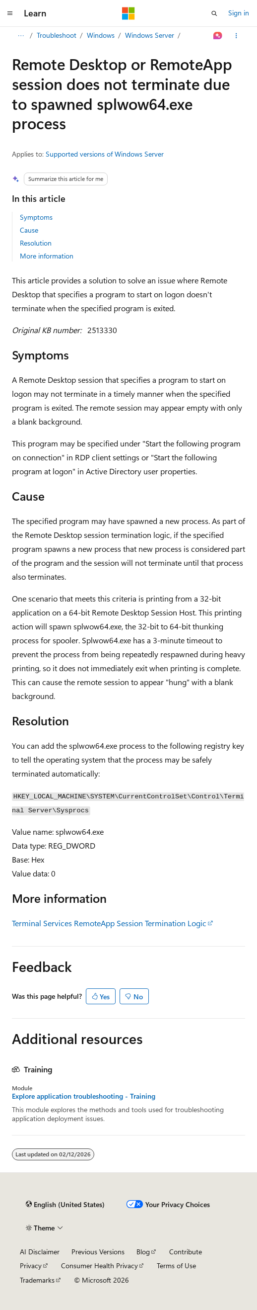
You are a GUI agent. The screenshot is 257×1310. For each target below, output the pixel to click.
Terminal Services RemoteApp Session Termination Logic (109, 923)
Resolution (36, 243)
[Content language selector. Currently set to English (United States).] (65, 1205)
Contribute (185, 1251)
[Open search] (214, 13)
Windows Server (149, 35)
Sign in (238, 12)
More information (46, 256)
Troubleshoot (56, 35)
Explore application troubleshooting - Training (83, 1096)
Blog (143, 1251)
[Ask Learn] (218, 36)
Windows (101, 35)
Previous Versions (98, 1251)
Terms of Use (176, 1265)
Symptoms (36, 217)
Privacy (31, 1265)
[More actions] (236, 36)
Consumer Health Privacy (99, 1265)
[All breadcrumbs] (20, 36)
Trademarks (37, 1280)
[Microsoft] (128, 13)
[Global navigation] (10, 13)
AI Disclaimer (40, 1251)
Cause (29, 230)
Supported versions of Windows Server (105, 154)
